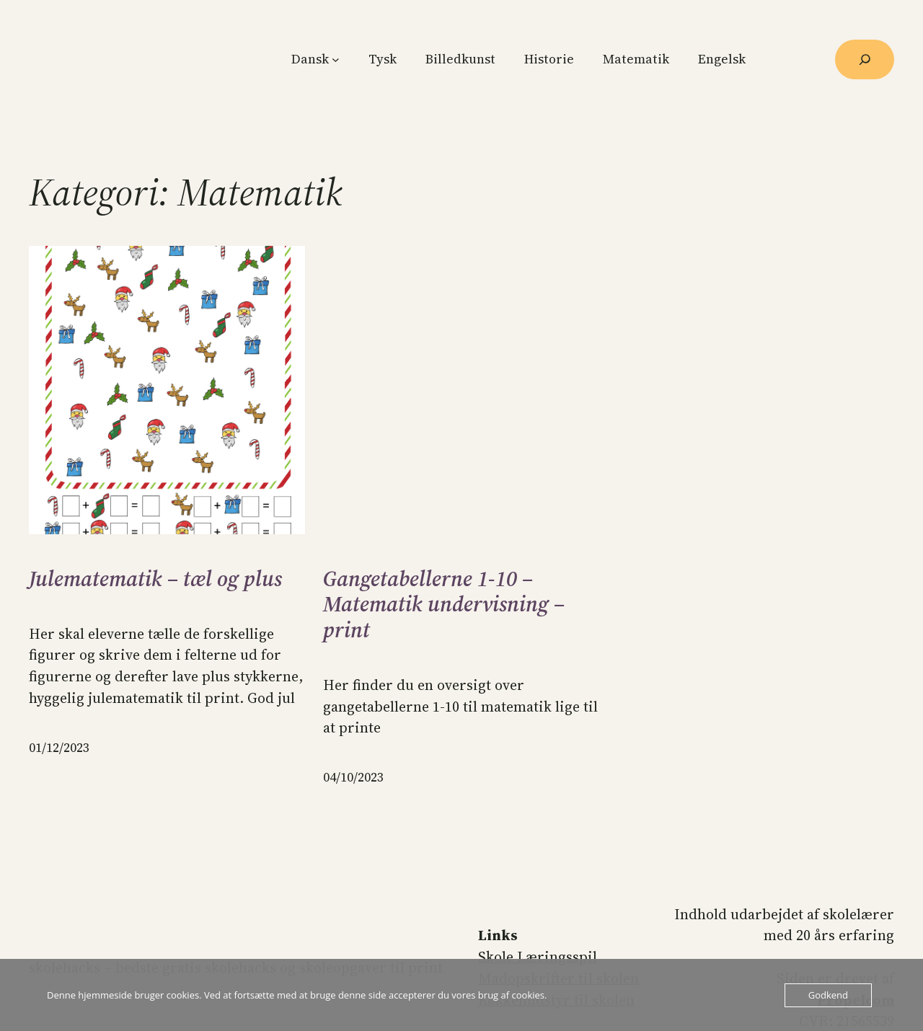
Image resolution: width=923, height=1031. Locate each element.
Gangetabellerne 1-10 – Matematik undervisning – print (444, 604)
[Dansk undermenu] (336, 59)
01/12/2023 (59, 747)
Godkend (828, 994)
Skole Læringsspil (537, 957)
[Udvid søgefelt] (864, 59)
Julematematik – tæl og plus (155, 579)
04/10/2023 (353, 777)
